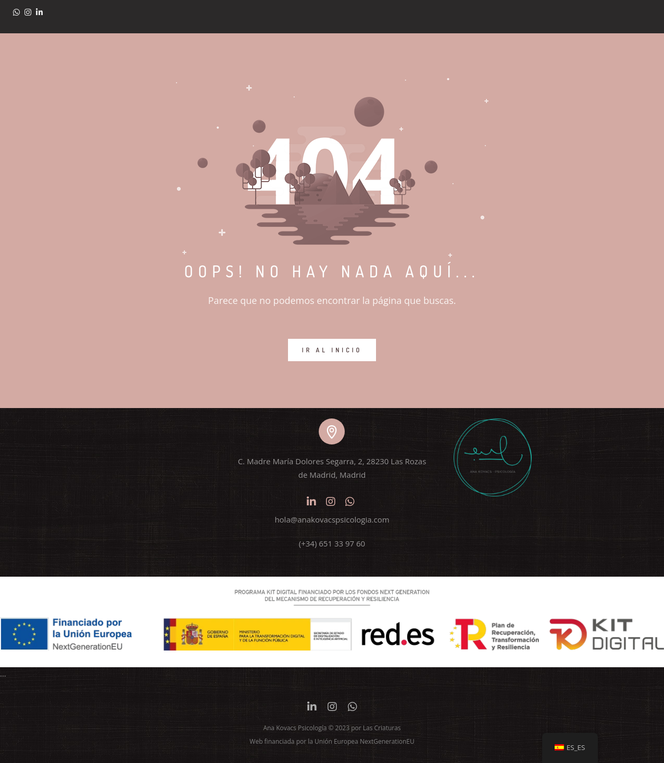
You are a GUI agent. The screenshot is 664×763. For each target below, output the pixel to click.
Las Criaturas (382, 727)
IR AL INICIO (332, 350)
